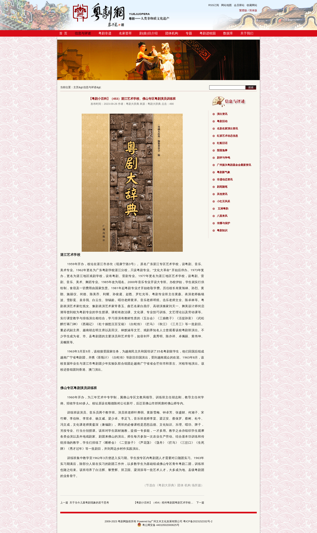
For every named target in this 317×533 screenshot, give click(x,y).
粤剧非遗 (104, 33)
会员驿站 (239, 5)
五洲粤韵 (220, 208)
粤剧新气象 (221, 172)
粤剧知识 (219, 230)
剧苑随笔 (219, 186)
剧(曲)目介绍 (148, 33)
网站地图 (226, 5)
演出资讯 (219, 113)
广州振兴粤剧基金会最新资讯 (231, 164)
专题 (189, 33)
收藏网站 (252, 5)
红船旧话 (219, 143)
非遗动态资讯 (222, 179)
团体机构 (171, 33)
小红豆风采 (221, 201)
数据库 (228, 33)
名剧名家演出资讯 (225, 128)
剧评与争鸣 (221, 157)
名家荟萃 (125, 33)
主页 (76, 87)
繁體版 (243, 10)
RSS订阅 (213, 5)
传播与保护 (221, 223)
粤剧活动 (219, 121)
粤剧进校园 (208, 33)
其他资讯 (219, 194)
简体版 (253, 10)
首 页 (63, 33)
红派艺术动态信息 (225, 135)
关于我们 (246, 33)
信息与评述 (83, 33)
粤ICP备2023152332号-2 (197, 521)
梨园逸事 (219, 150)
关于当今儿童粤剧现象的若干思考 (89, 502)
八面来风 (219, 215)
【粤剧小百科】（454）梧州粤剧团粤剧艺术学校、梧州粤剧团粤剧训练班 (177, 502)
